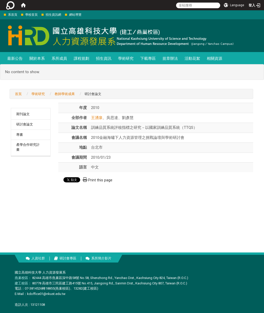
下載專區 (148, 58)
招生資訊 (103, 58)
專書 (19, 135)
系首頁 (12, 14)
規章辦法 (170, 58)
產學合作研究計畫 (28, 147)
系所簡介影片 (101, 258)
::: (1, 14)
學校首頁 (31, 14)
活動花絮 (192, 58)
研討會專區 (68, 258)
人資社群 (38, 258)
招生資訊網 (53, 14)
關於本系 (37, 58)
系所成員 (59, 58)
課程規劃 (81, 58)
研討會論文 (24, 124)
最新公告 (15, 58)
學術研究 (126, 58)
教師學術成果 (65, 94)
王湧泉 (97, 117)
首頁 (18, 94)
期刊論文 (23, 114)
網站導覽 (75, 14)
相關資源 (214, 58)
